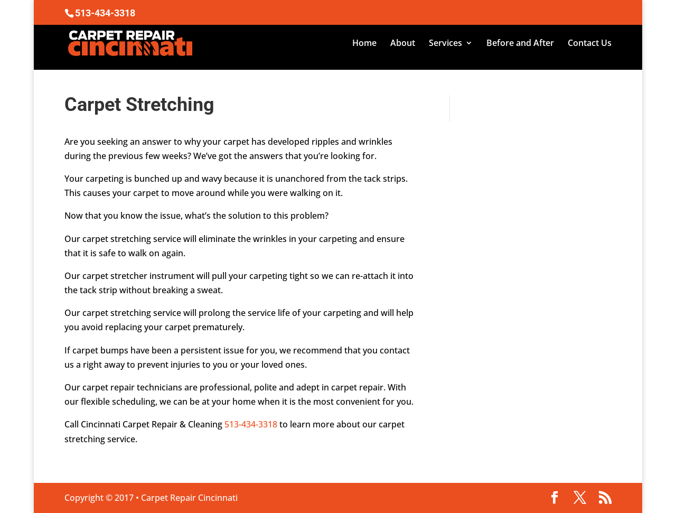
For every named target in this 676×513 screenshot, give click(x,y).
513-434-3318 (250, 424)
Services (445, 44)
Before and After (520, 44)
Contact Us (590, 44)
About (402, 44)
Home (364, 44)
